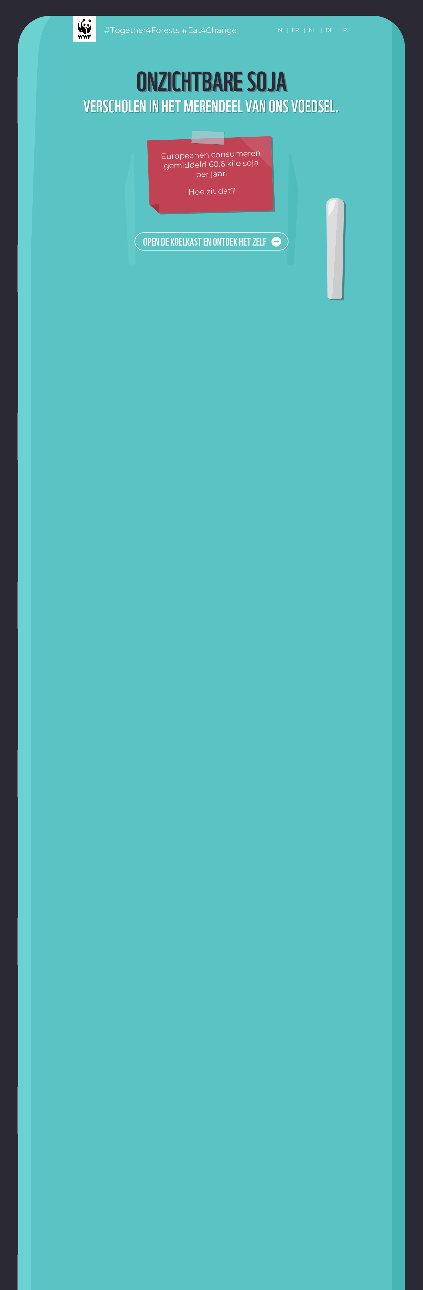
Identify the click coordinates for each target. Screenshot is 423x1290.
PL (346, 30)
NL (312, 30)
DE (329, 30)
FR (295, 30)
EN (278, 30)
